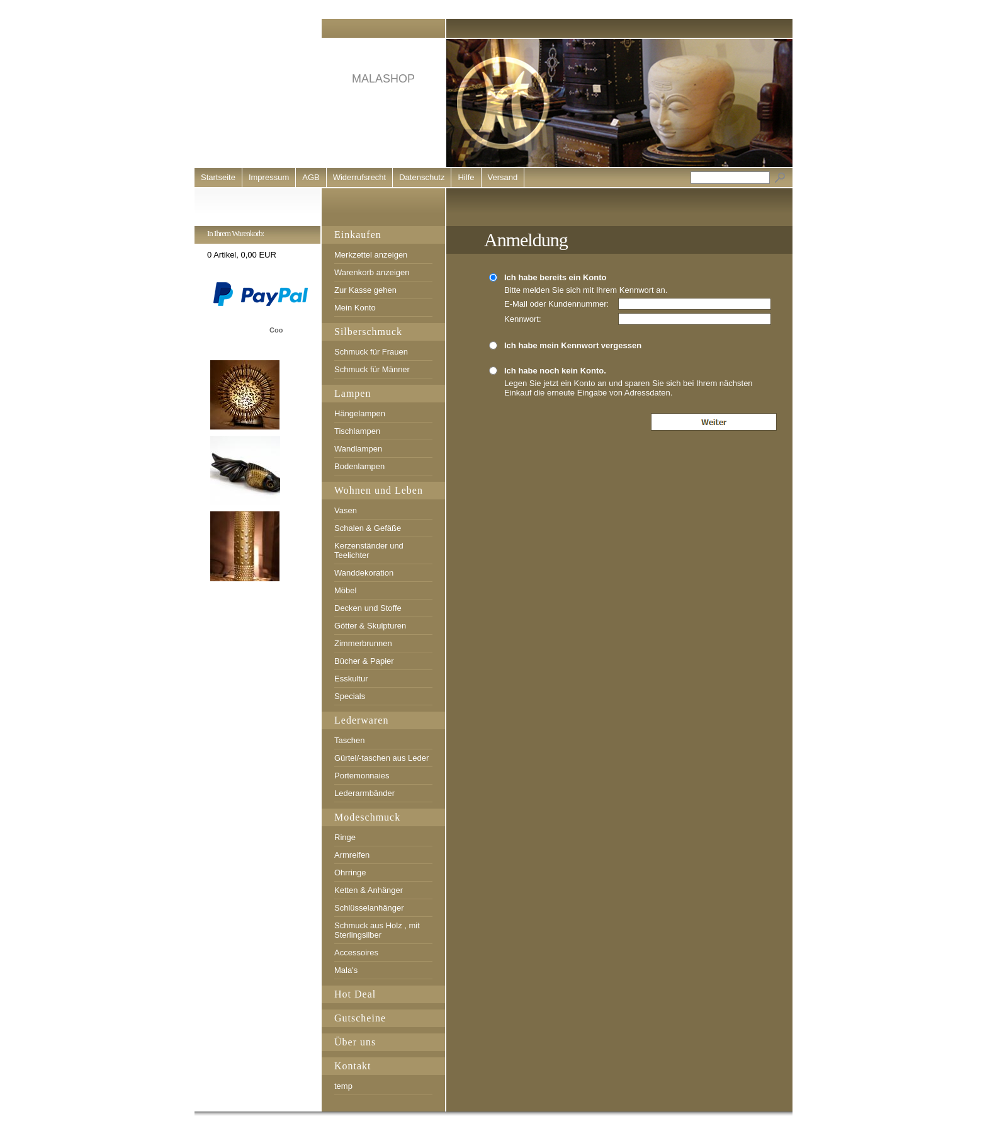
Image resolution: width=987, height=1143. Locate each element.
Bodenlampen (359, 466)
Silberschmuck (368, 331)
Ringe (345, 837)
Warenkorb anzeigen (371, 272)
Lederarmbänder (364, 793)
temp (343, 1086)
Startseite (218, 177)
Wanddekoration (363, 572)
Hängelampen (359, 413)
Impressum (269, 177)
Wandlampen (358, 448)
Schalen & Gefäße (367, 528)
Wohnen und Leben (378, 490)
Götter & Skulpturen (370, 625)
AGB (310, 177)
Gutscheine (360, 1018)
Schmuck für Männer (372, 369)
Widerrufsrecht (359, 177)
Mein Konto (355, 307)
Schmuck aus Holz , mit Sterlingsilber (377, 930)
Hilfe (466, 177)
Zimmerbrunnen (363, 643)
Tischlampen (357, 431)
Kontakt (352, 1066)
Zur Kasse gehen (365, 290)
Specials (349, 696)
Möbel (345, 590)
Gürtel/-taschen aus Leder (381, 758)
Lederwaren (361, 720)
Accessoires (356, 952)
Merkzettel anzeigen (370, 254)
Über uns (355, 1042)
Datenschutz (421, 177)
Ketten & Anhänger (368, 890)
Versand (503, 177)
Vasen (345, 510)
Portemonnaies (361, 775)
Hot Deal (355, 994)
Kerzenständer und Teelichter (368, 550)
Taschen (349, 740)
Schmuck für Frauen (371, 351)
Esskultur (351, 678)
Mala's (346, 970)
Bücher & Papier (364, 661)
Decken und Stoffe (368, 608)
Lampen (352, 393)
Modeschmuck (367, 817)
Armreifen (351, 855)
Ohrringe (350, 872)
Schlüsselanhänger (369, 908)
